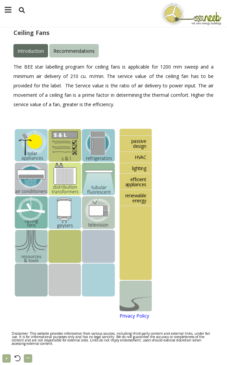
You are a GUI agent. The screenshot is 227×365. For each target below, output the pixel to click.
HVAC (140, 157)
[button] (22, 10)
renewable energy (135, 198)
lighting (139, 168)
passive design (138, 143)
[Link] (190, 13)
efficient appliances (135, 182)
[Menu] (8, 9)
